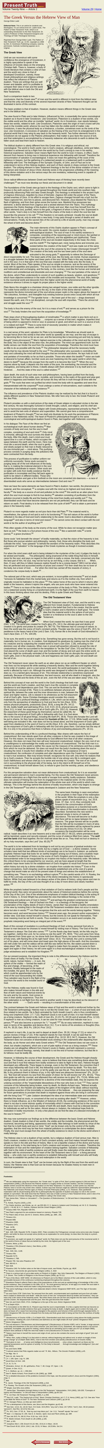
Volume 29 (87, 9)
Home (98, 9)
